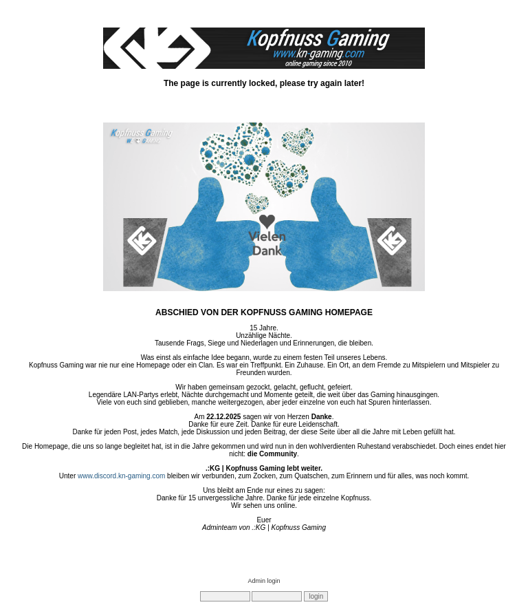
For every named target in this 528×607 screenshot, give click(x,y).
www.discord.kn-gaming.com (121, 476)
